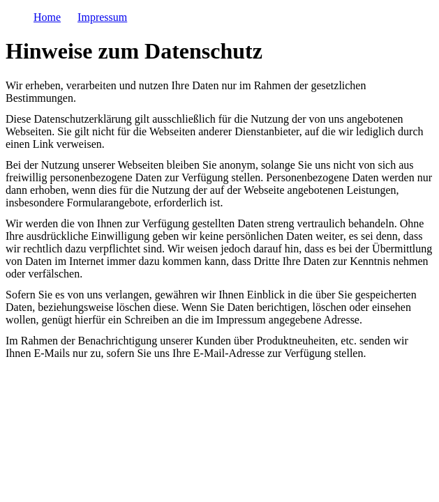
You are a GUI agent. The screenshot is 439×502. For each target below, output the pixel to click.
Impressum (102, 17)
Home (47, 17)
